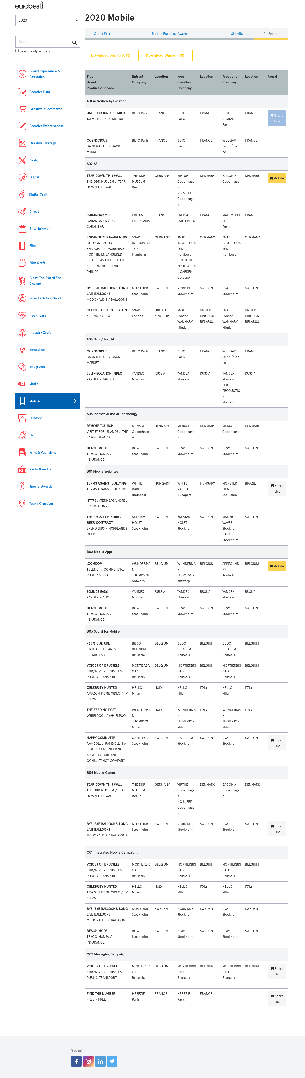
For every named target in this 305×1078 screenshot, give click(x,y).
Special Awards (40, 487)
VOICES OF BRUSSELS (103, 666)
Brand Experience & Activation (45, 74)
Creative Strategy (43, 143)
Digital (34, 177)
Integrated (37, 367)
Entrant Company (139, 79)
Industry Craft (40, 333)
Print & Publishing (42, 452)
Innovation (37, 350)
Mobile (34, 401)
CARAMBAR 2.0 (98, 215)
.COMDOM (94, 564)
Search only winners (32, 51)
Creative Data (39, 92)
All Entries (271, 34)
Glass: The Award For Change (45, 281)
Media (33, 384)
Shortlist (237, 34)
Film (32, 246)
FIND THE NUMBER (101, 994)
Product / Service (100, 88)
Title (90, 77)
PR (31, 435)
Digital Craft (38, 194)
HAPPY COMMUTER (101, 738)
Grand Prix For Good (45, 298)
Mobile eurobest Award (169, 34)
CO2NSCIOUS (97, 141)
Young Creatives (41, 504)
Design (34, 160)
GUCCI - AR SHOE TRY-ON (107, 310)
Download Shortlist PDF (111, 55)
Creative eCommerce (46, 109)
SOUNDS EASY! (97, 592)
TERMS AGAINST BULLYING (106, 483)
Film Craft (37, 263)
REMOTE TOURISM (100, 426)
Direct (34, 212)
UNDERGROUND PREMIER (106, 113)
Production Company (230, 79)
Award (272, 77)
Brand (91, 82)
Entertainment (40, 229)
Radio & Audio (40, 469)
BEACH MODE (97, 448)
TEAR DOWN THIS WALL (104, 176)
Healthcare (37, 316)
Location (161, 77)
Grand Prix (102, 34)
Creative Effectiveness (46, 126)
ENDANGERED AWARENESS (107, 237)
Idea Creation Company (184, 82)
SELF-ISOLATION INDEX (104, 373)
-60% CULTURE (98, 643)
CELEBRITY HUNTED (102, 688)
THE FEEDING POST (101, 710)
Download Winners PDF (166, 55)
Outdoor (35, 418)
